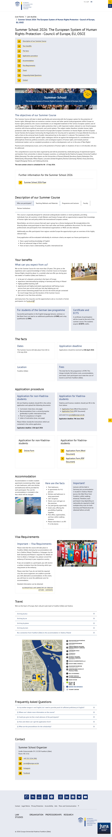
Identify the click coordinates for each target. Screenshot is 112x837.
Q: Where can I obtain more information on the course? (36, 712)
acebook (30, 301)
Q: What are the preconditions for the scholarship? (34, 727)
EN (91, 2)
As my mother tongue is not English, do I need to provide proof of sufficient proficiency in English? (50, 707)
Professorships (53, 814)
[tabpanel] (56, 231)
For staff (86, 2)
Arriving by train (22, 628)
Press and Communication (67, 806)
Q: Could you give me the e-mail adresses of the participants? (38, 717)
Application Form (68, 409)
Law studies (31, 16)
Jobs (56, 806)
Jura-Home (19, 16)
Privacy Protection (37, 806)
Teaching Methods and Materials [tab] (47, 203)
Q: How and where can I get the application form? (34, 722)
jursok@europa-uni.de (76, 415)
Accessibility (49, 806)
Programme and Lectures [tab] (70, 203)
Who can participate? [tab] (24, 203)
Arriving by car (22, 618)
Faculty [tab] (85, 203)
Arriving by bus (22, 614)
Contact (17, 806)
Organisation (36, 814)
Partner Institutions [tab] (23, 208)
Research (68, 814)
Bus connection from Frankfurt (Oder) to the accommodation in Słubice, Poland (44, 633)
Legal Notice (26, 806)
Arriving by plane (23, 623)
